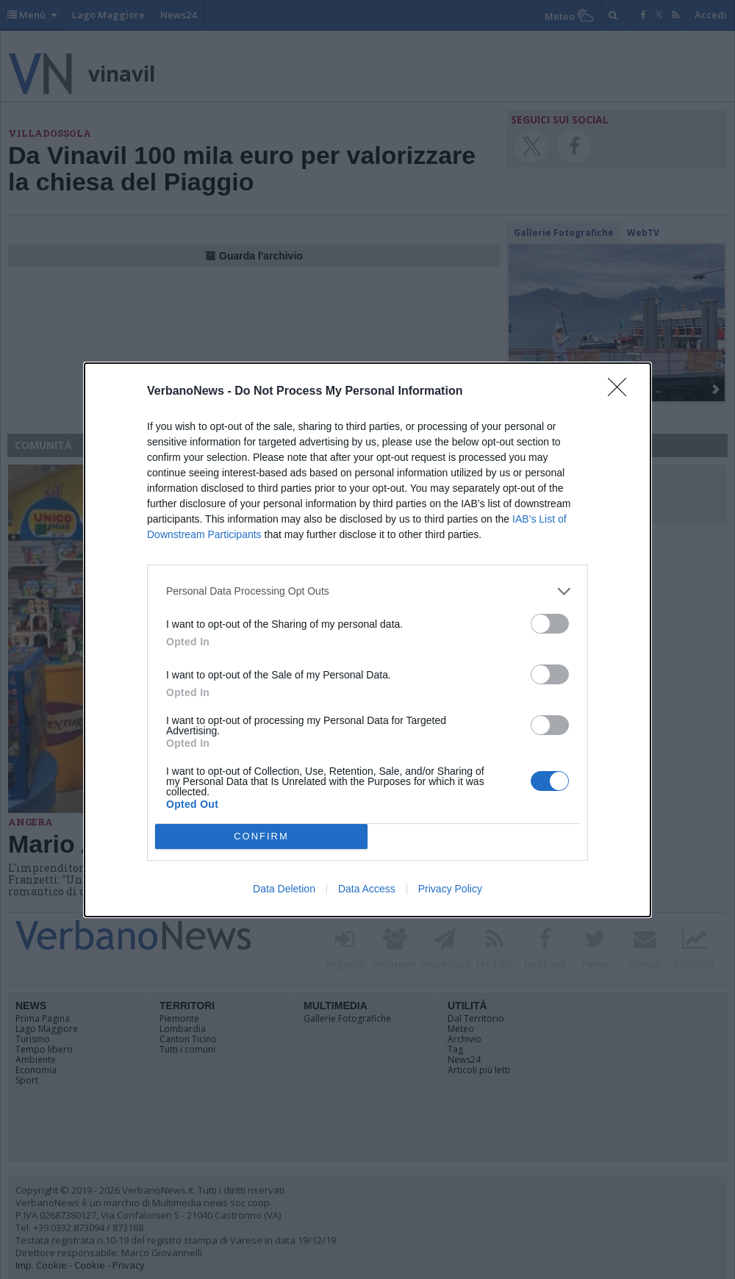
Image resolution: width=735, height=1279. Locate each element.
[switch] (550, 624)
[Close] (622, 392)
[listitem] (367, 591)
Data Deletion (284, 889)
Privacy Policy (450, 889)
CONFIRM (261, 836)
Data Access (366, 889)
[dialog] (367, 640)
